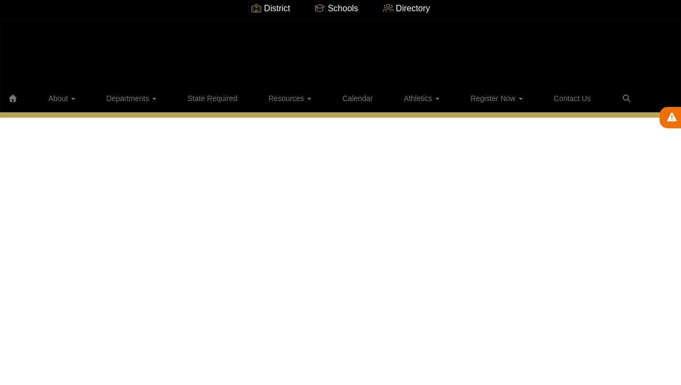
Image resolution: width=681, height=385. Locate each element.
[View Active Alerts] (670, 117)
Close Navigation (557, 102)
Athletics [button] (348, 98)
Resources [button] (246, 98)
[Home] (29, 98)
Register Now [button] (408, 98)
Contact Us (469, 98)
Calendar (299, 98)
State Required (184, 98)
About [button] (63, 98)
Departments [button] (118, 98)
